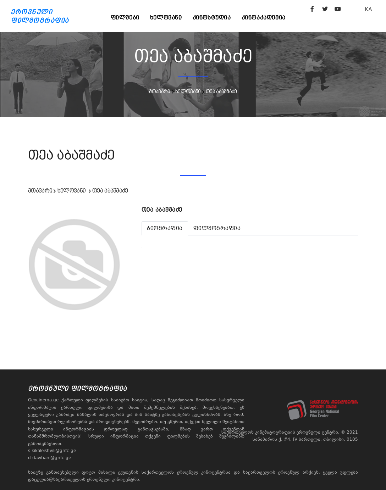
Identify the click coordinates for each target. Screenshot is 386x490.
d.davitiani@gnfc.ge (49, 457)
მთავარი (159, 91)
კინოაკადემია (264, 17)
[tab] (165, 228)
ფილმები (125, 17)
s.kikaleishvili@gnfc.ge (52, 450)
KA (368, 9)
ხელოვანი (166, 17)
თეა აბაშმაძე (221, 91)
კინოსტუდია (212, 17)
